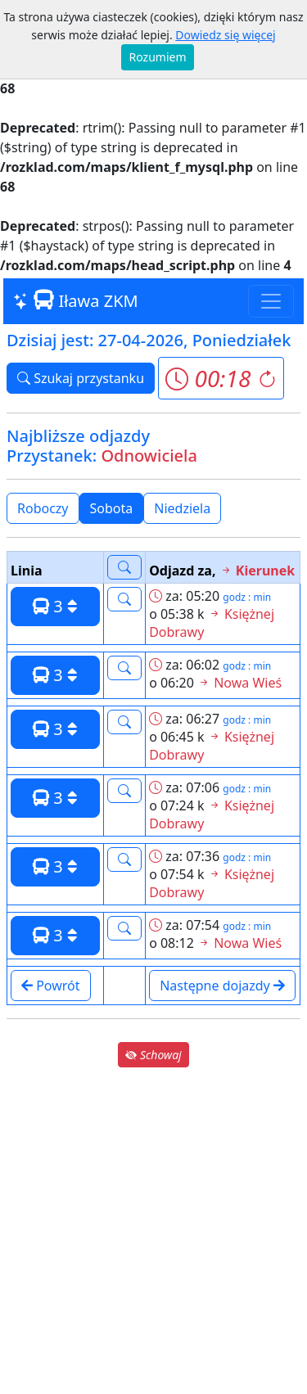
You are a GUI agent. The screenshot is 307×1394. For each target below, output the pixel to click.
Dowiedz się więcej (225, 35)
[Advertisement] (153, 1231)
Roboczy (43, 508)
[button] (220, 378)
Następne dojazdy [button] (222, 986)
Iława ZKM (75, 301)
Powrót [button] (50, 986)
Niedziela (182, 508)
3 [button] (55, 606)
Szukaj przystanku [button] (80, 378)
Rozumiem (158, 57)
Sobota (111, 508)
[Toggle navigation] (271, 301)
